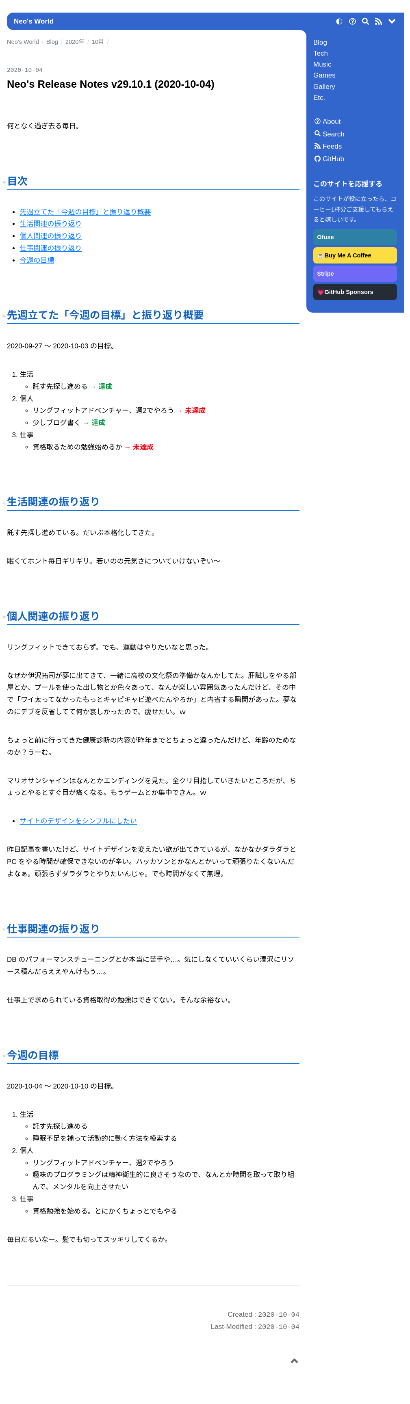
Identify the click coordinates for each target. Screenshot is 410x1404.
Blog (320, 42)
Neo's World (34, 21)
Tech (320, 53)
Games (324, 75)
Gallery (324, 87)
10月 (98, 42)
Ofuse (325, 237)
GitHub (333, 159)
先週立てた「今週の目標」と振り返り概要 (85, 212)
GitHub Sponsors (349, 292)
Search (334, 134)
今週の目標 (37, 260)
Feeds (332, 146)
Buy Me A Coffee (348, 255)
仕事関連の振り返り (51, 248)
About (332, 121)
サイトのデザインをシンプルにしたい (78, 821)
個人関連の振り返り (51, 236)
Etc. (319, 98)
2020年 (75, 42)
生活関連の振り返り (51, 224)
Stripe (325, 273)
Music (322, 64)
